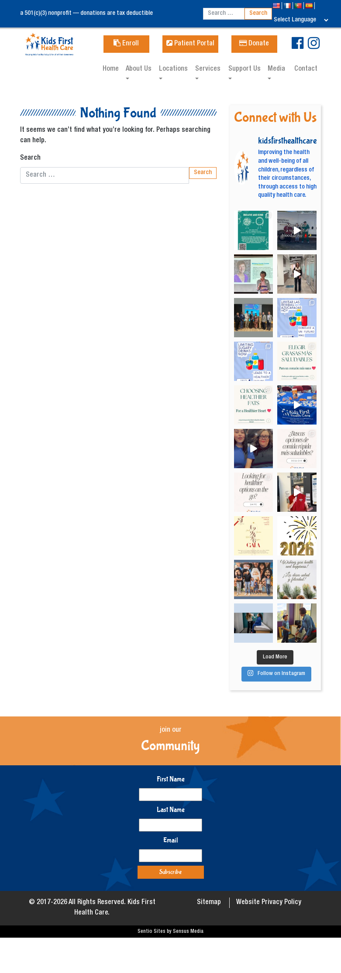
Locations (173, 69)
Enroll (126, 44)
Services (207, 69)
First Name (171, 779)
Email (170, 840)
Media (276, 69)
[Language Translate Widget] (301, 20)
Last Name (171, 809)
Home (111, 69)
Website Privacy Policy (268, 902)
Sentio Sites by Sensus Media (170, 931)
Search (30, 158)
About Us (139, 69)
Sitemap (209, 902)
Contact (305, 69)
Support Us (244, 69)
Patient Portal (190, 44)
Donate (254, 44)
